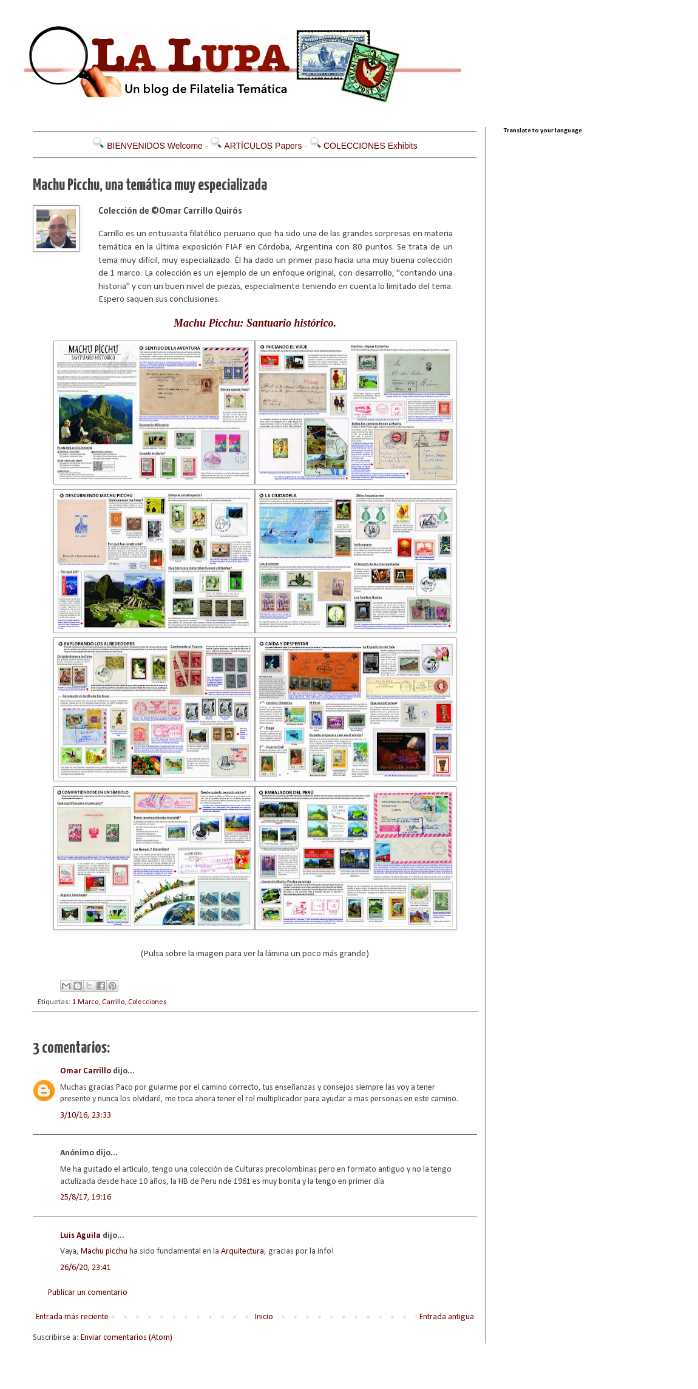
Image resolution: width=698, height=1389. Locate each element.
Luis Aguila (80, 1235)
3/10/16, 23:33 (85, 1115)
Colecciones (147, 1002)
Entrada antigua (446, 1317)
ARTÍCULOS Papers (263, 146)
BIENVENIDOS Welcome (155, 146)
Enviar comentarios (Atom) (126, 1337)
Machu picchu (104, 1251)
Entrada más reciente (72, 1317)
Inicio (264, 1317)
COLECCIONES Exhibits (371, 146)
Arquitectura (242, 1251)
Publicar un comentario (87, 1292)
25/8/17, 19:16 (85, 1197)
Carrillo (113, 1002)
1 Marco (85, 1002)
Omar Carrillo (85, 1071)
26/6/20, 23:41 (85, 1267)
